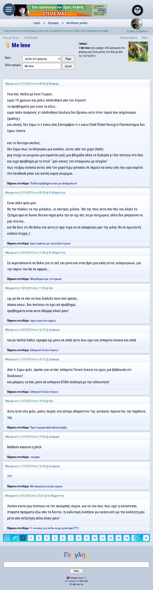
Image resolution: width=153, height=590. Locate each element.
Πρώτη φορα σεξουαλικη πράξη (48, 427)
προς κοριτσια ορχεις (43, 320)
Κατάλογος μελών (77, 23)
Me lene (21, 45)
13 (118, 537)
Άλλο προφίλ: (13, 65)
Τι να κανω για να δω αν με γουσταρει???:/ (54, 528)
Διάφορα (54, 330)
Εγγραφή (53, 23)
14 (126, 537)
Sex (51, 288)
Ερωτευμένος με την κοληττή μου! (50, 243)
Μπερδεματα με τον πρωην (46, 279)
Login (36, 23)
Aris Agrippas (70, 581)
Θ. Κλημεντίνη (57, 192)
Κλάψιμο (54, 84)
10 (94, 537)
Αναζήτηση (31, 37)
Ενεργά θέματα (128, 37)
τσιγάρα (34, 457)
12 (110, 537)
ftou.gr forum (11, 37)
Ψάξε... (146, 37)
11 (102, 537)
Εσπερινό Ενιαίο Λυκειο (44, 350)
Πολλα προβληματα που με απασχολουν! (53, 183)
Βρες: (8, 57)
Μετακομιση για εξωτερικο (46, 486)
